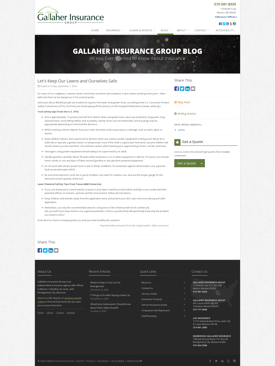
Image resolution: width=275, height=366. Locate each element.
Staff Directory (163, 316)
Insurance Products (163, 299)
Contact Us (163, 288)
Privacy (90, 360)
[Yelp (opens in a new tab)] (231, 24)
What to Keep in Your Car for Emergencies (112, 286)
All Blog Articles (185, 113)
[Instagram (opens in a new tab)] (234, 24)
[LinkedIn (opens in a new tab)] (227, 24)
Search (80, 360)
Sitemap (71, 312)
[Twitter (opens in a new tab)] (224, 24)
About (183, 30)
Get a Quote (186, 163)
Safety (181, 129)
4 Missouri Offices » (226, 16)
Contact (202, 30)
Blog (166, 30)
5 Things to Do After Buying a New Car (112, 297)
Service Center (163, 293)
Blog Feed (182, 102)
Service (142, 30)
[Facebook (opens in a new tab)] (220, 24)
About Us (163, 282)
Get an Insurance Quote (163, 304)
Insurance (115, 30)
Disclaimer (102, 360)
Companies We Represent (163, 310)
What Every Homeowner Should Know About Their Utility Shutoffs (112, 307)
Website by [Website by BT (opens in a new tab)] (134, 360)
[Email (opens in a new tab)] (56, 250)
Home (95, 30)
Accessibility (225, 30)
